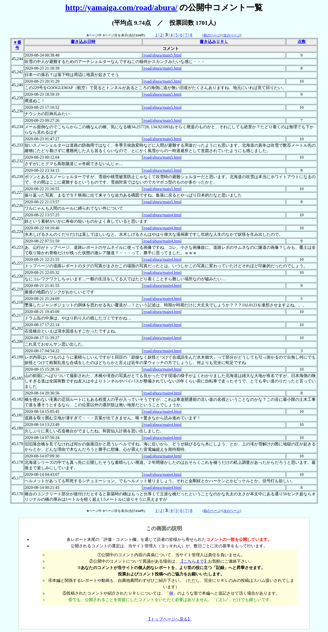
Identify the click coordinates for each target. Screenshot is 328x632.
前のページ (212, 35)
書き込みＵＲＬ (214, 41)
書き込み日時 (83, 41)
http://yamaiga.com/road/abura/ (121, 7)
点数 (302, 41)
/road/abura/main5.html (162, 55)
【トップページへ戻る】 (169, 619)
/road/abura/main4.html (162, 215)
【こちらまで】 (193, 561)
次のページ (231, 35)
